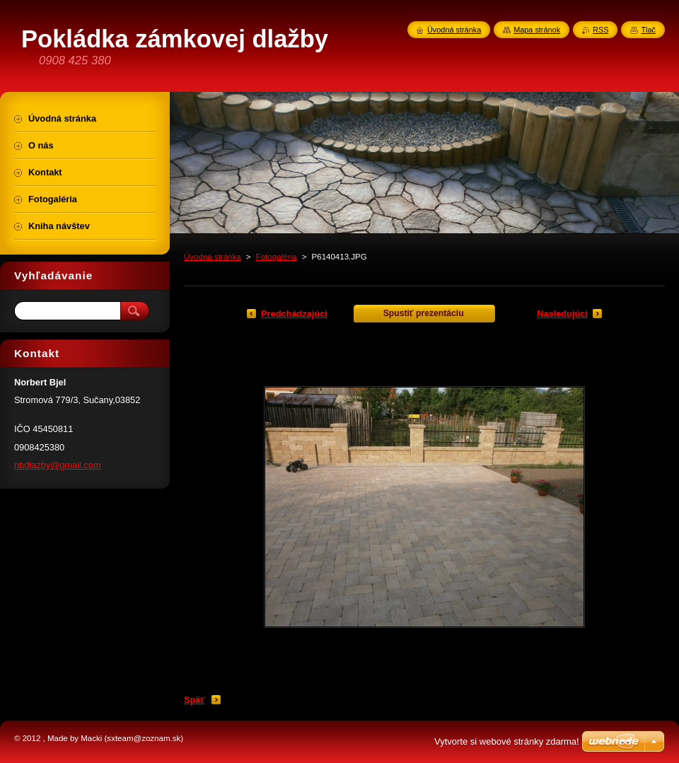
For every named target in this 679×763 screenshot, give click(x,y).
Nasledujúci (562, 313)
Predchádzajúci (294, 313)
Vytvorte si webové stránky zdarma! (506, 741)
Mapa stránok (536, 29)
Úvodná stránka (212, 256)
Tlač (648, 29)
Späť (194, 699)
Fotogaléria (276, 256)
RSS (600, 29)
